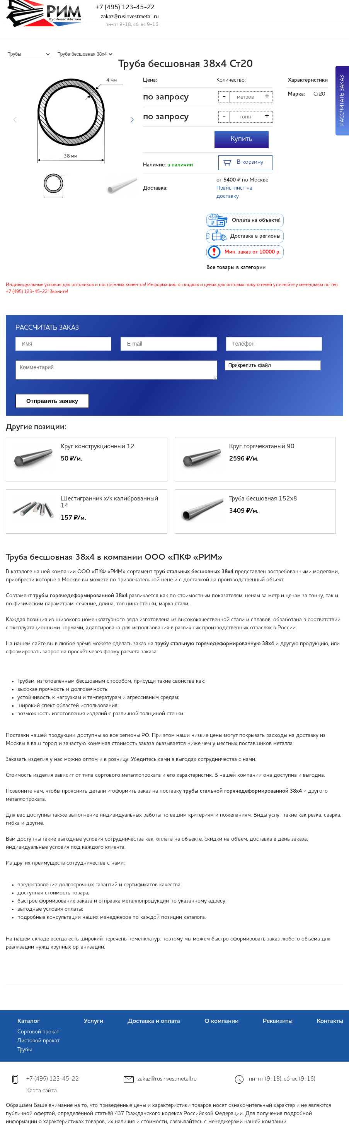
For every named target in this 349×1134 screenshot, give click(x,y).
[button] (132, 119)
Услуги (93, 1021)
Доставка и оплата (154, 1021)
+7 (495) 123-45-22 (125, 7)
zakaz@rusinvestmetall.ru (130, 16)
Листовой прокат (38, 1040)
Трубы (24, 1049)
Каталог (28, 1021)
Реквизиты (278, 1021)
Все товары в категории (236, 267)
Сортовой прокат (38, 1032)
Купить (241, 138)
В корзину (243, 163)
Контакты (330, 1021)
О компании (221, 1021)
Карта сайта (41, 1091)
